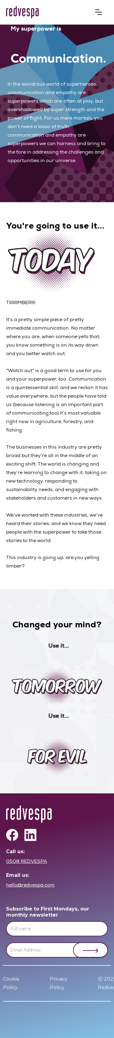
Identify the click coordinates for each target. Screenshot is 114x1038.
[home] (22, 12)
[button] (98, 12)
